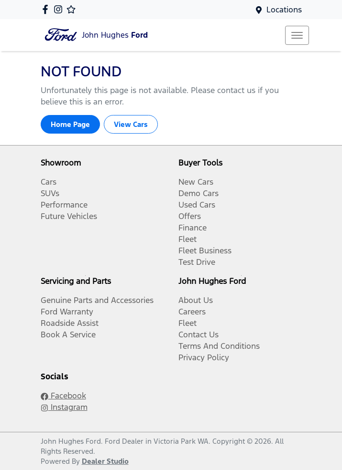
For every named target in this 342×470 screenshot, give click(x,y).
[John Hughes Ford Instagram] (60, 9)
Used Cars (196, 204)
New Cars (195, 182)
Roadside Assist (70, 323)
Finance (192, 227)
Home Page (70, 124)
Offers (189, 216)
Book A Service (68, 334)
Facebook (63, 395)
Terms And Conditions (219, 346)
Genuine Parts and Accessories (97, 300)
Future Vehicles (69, 216)
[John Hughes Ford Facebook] (47, 9)
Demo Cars (198, 193)
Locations (284, 9)
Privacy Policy (203, 357)
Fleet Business (205, 250)
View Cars (131, 124)
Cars (48, 182)
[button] (297, 35)
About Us (195, 300)
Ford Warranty (67, 311)
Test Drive (196, 262)
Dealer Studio (105, 461)
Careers (192, 311)
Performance (64, 204)
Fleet (187, 239)
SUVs (50, 193)
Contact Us (198, 334)
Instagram (64, 407)
